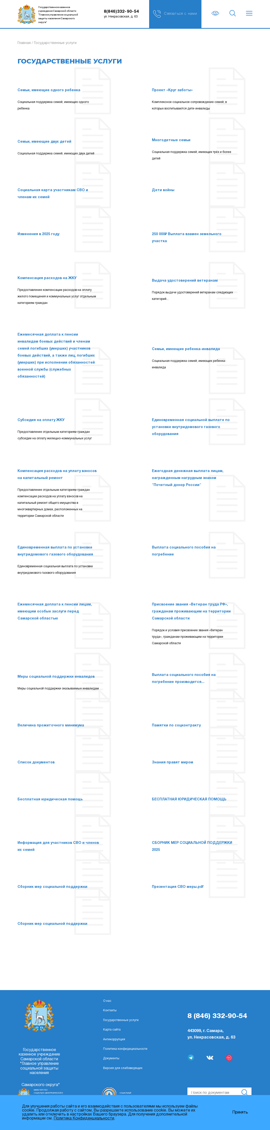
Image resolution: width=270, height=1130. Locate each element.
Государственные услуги (121, 1020)
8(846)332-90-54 (121, 11)
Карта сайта (112, 1029)
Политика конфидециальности (125, 1049)
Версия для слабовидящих (122, 1068)
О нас (107, 1001)
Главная (24, 43)
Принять (240, 1112)
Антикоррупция (114, 1039)
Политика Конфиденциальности (84, 1118)
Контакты (110, 1010)
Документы (111, 1058)
